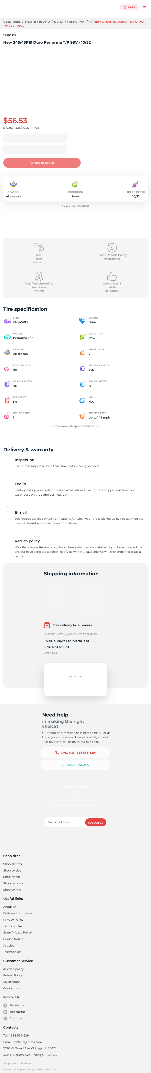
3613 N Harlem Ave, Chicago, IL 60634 (29, 1050)
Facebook (13, 1001)
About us (9, 902)
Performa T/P (79, 21)
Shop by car (11, 872)
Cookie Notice (13, 934)
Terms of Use (12, 922)
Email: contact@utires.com (22, 1037)
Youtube (12, 1014)
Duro (59, 21)
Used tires (12, 21)
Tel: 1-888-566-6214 (16, 1031)
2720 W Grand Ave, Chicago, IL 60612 (29, 1044)
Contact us (11, 984)
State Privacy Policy (17, 928)
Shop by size (12, 866)
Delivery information (17, 909)
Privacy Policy (13, 915)
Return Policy (12, 971)
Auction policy (13, 964)
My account (11, 977)
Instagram (14, 1007)
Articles (8, 941)
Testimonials (12, 947)
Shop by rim (12, 885)
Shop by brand (38, 21)
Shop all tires (12, 859)
